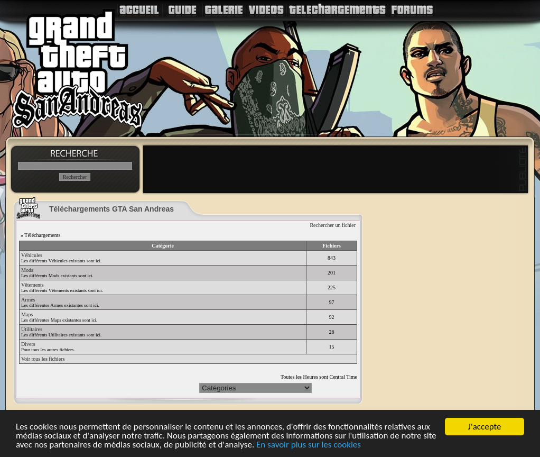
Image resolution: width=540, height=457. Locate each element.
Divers (28, 344)
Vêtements (32, 285)
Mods (27, 270)
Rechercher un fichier (333, 225)
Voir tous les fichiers (42, 359)
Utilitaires (31, 329)
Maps (27, 314)
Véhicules (31, 255)
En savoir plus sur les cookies (308, 445)
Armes (28, 300)
